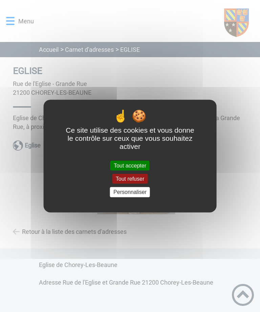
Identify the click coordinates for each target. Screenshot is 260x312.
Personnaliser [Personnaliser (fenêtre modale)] (130, 192)
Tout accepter (130, 166)
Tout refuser (130, 179)
